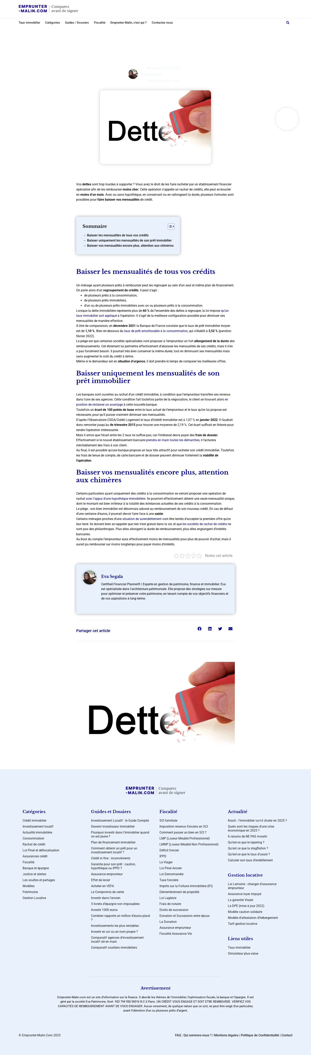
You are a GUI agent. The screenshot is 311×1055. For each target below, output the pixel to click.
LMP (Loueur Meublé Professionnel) (184, 838)
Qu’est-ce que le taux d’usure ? (249, 854)
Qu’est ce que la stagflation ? (248, 848)
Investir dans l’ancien (105, 898)
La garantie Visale (240, 900)
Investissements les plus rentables (115, 926)
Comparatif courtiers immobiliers (114, 947)
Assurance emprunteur (107, 874)
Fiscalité (99, 22)
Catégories (52, 22)
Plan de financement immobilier (113, 842)
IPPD (162, 856)
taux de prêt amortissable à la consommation (156, 331)
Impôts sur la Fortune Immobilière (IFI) (186, 886)
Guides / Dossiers (77, 22)
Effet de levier (100, 880)
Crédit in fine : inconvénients (110, 858)
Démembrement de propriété (179, 892)
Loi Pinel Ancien (170, 868)
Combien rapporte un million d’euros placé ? (120, 918)
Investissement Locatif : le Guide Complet (120, 820)
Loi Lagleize (167, 898)
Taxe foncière (168, 880)
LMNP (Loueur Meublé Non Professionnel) (189, 844)
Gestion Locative (34, 898)
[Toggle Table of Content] (169, 226)
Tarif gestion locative (242, 924)
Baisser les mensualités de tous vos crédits (118, 235)
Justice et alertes (34, 874)
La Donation (168, 922)
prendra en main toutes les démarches (173, 440)
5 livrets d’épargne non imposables (115, 904)
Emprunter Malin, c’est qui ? (128, 22)
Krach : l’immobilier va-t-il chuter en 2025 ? (257, 820)
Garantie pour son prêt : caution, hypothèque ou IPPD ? (113, 866)
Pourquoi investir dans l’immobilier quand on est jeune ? (120, 834)
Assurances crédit (35, 856)
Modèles (29, 886)
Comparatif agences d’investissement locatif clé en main (117, 939)
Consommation (33, 838)
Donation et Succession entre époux (184, 916)
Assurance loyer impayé (244, 894)
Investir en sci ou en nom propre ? (114, 932)
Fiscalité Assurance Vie (175, 934)
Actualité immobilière (37, 832)
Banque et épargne (36, 868)
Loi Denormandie (171, 874)
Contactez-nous (162, 22)
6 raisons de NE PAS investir (247, 836)
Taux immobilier (29, 22)
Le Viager (166, 862)
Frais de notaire (170, 904)
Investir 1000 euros (104, 910)
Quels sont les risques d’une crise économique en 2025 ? (251, 828)
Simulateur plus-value (243, 953)
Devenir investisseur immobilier (113, 826)
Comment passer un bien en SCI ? (182, 832)
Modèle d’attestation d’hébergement (253, 918)
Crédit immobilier (34, 820)
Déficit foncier (169, 850)
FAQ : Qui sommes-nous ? (193, 1035)
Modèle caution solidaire (245, 912)
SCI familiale (168, 820)
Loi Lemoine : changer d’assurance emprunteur (252, 886)
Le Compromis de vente (107, 892)
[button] (287, 22)
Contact (286, 1035)
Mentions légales (226, 1035)
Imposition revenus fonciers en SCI (183, 826)
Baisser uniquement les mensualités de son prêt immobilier (129, 240)
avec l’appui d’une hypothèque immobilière (115, 499)
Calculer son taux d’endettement (250, 860)
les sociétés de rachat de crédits (204, 524)
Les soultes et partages (39, 880)
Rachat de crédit (34, 844)
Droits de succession (173, 910)
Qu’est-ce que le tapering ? (246, 842)
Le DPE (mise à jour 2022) (246, 906)
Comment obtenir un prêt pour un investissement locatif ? (114, 850)
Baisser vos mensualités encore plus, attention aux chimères (130, 245)
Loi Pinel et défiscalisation (41, 850)
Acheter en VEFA (102, 886)
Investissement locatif (159, 31)
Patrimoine (30, 892)
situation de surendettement (141, 519)
